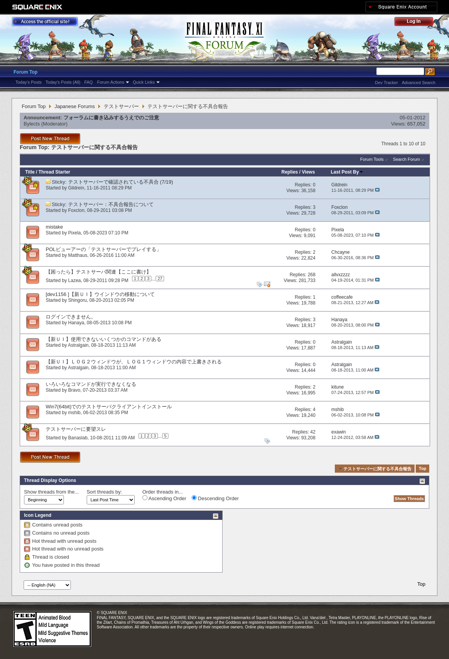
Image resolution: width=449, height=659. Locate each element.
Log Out (417, 23)
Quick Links (144, 82)
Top (422, 468)
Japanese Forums (75, 106)
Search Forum (406, 159)
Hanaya (76, 322)
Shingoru (77, 300)
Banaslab (77, 437)
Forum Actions (110, 82)
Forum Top (26, 72)
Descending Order (215, 498)
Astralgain (78, 345)
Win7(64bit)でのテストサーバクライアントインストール (109, 407)
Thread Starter (54, 172)
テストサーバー (121, 106)
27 (160, 278)
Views (308, 172)
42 (312, 432)
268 (311, 274)
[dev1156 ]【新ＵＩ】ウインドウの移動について (100, 294)
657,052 (416, 124)
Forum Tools (372, 159)
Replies (289, 172)
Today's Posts (28, 82)
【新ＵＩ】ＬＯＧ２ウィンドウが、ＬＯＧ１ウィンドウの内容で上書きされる (134, 362)
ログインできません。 (71, 317)
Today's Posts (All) (63, 82)
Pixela (74, 233)
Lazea (74, 280)
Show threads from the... (51, 492)
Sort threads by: (104, 492)
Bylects (32, 124)
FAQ (88, 82)
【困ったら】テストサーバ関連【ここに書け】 (98, 272)
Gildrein (76, 188)
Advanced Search (418, 82)
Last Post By (347, 172)
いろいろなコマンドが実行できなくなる (91, 384)
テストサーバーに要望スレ (76, 429)
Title (29, 172)
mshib (74, 412)
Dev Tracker (386, 82)
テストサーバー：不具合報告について (111, 204)
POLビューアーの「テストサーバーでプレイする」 (103, 249)
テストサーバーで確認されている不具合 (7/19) (120, 182)
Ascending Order (164, 498)
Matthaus (77, 255)
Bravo (74, 390)
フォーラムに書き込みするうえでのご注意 (111, 117)
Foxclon (76, 210)
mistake (54, 227)
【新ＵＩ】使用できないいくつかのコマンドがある (103, 339)
